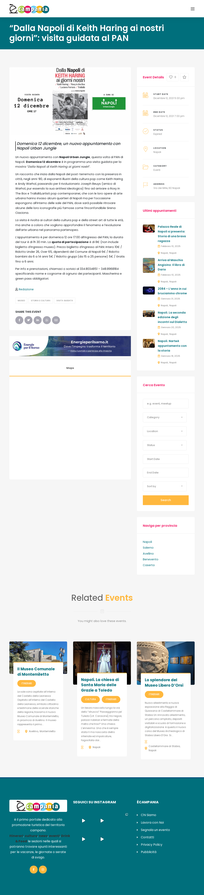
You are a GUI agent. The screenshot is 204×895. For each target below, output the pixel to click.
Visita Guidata (64, 300)
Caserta (149, 565)
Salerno (148, 548)
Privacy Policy (151, 844)
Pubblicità (148, 852)
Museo (21, 300)
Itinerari (26, 683)
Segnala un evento (155, 830)
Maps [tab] (70, 368)
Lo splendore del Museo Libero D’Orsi (164, 682)
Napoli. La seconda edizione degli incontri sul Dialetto (172, 317)
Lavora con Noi (152, 822)
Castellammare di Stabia (164, 746)
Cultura (90, 699)
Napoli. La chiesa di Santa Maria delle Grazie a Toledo (100, 685)
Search (166, 500)
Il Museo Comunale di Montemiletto (36, 671)
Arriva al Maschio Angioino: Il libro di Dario (171, 265)
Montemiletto (47, 731)
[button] (165, 417)
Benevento (150, 559)
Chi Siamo (148, 815)
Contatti (147, 837)
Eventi (156, 170)
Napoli (157, 152)
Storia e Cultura (40, 300)
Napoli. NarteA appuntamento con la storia (172, 346)
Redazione (26, 289)
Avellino (148, 554)
